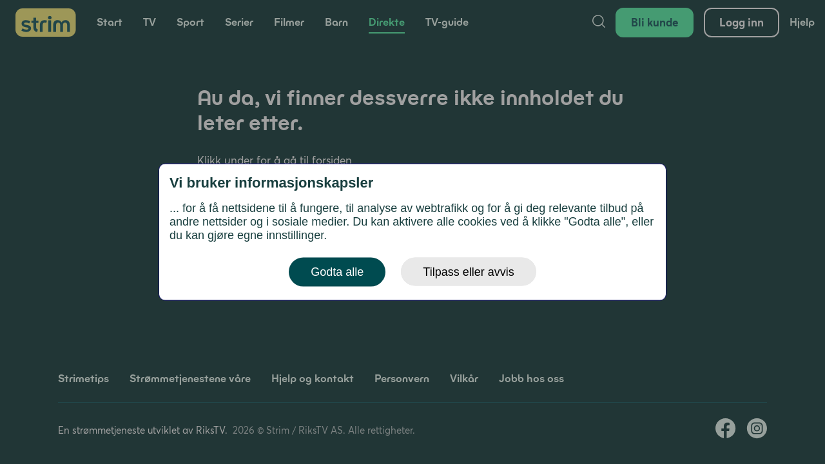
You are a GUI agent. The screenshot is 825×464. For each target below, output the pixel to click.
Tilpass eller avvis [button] (468, 272)
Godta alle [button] (337, 272)
